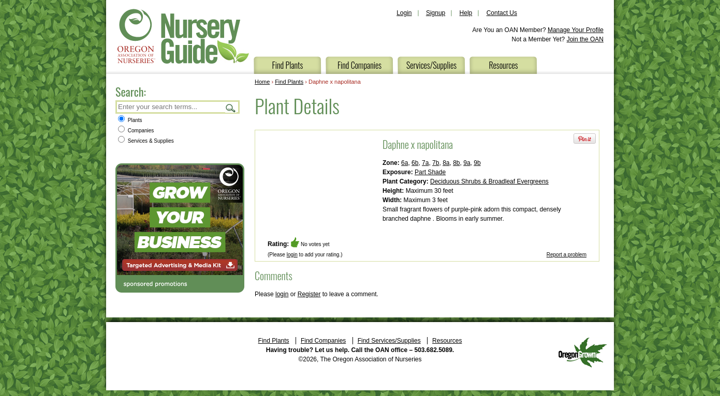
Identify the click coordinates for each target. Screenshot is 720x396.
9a (466, 162)
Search (231, 108)
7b (435, 162)
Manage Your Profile (576, 30)
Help (466, 13)
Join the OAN (585, 39)
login (292, 254)
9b (477, 162)
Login (404, 13)
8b (456, 162)
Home (262, 82)
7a (425, 162)
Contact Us (502, 13)
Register (309, 294)
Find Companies (359, 65)
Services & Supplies (146, 141)
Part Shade (430, 172)
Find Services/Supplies (389, 340)
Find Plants (287, 65)
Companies (136, 130)
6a (404, 162)
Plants (130, 120)
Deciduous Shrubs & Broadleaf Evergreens (489, 181)
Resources (503, 65)
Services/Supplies (431, 65)
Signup (435, 13)
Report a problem (566, 254)
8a (446, 162)
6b (415, 162)
